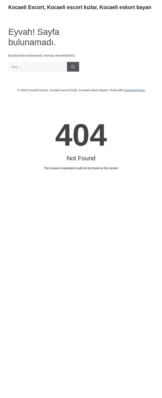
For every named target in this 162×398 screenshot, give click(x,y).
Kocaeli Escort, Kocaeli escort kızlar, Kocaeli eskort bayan (79, 7)
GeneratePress (134, 90)
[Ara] (73, 67)
